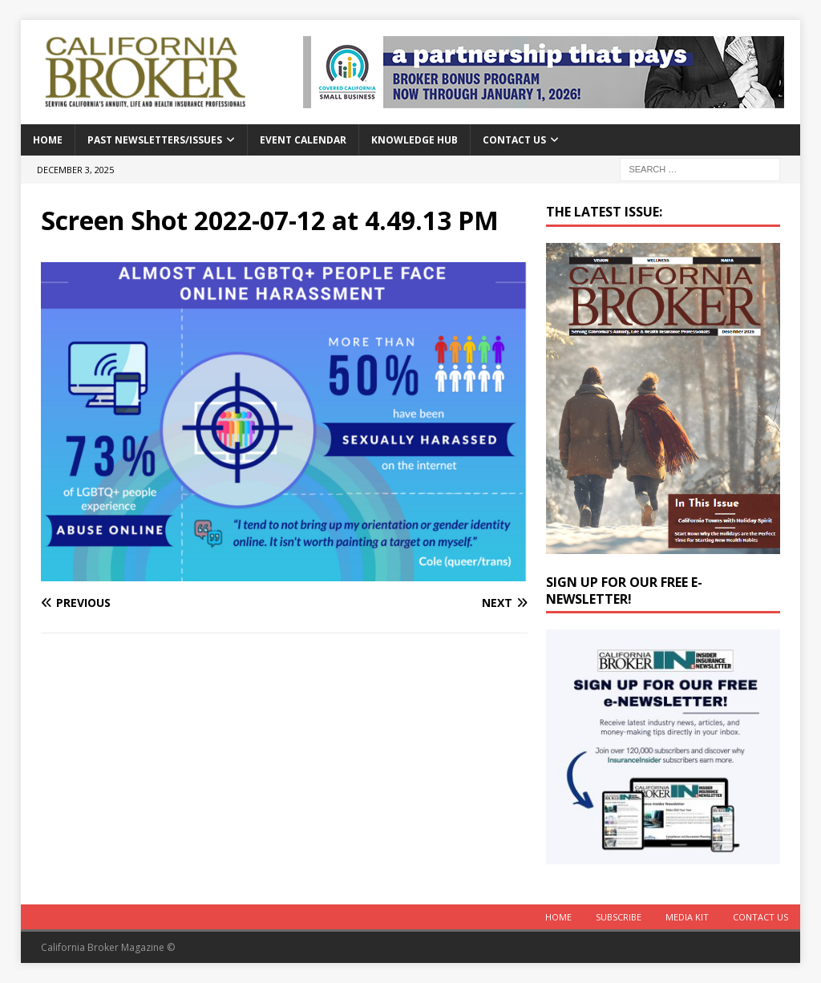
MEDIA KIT (687, 917)
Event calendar (303, 140)
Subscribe (618, 917)
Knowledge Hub (414, 140)
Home (48, 140)
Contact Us (514, 140)
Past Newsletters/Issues (154, 140)
